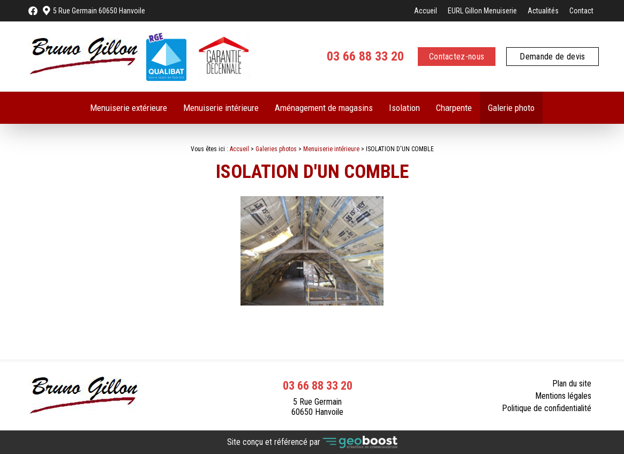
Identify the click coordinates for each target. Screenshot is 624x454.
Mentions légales (563, 396)
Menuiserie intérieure (221, 107)
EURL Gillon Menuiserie (482, 10)
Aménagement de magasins (324, 107)
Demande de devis (552, 56)
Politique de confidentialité (546, 408)
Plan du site (571, 383)
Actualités (543, 10)
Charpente (454, 107)
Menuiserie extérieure (128, 107)
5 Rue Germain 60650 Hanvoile (99, 10)
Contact (581, 10)
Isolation (404, 107)
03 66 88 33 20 (365, 56)
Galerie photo (511, 107)
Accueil (425, 10)
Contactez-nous (456, 56)
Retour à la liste (558, 334)
